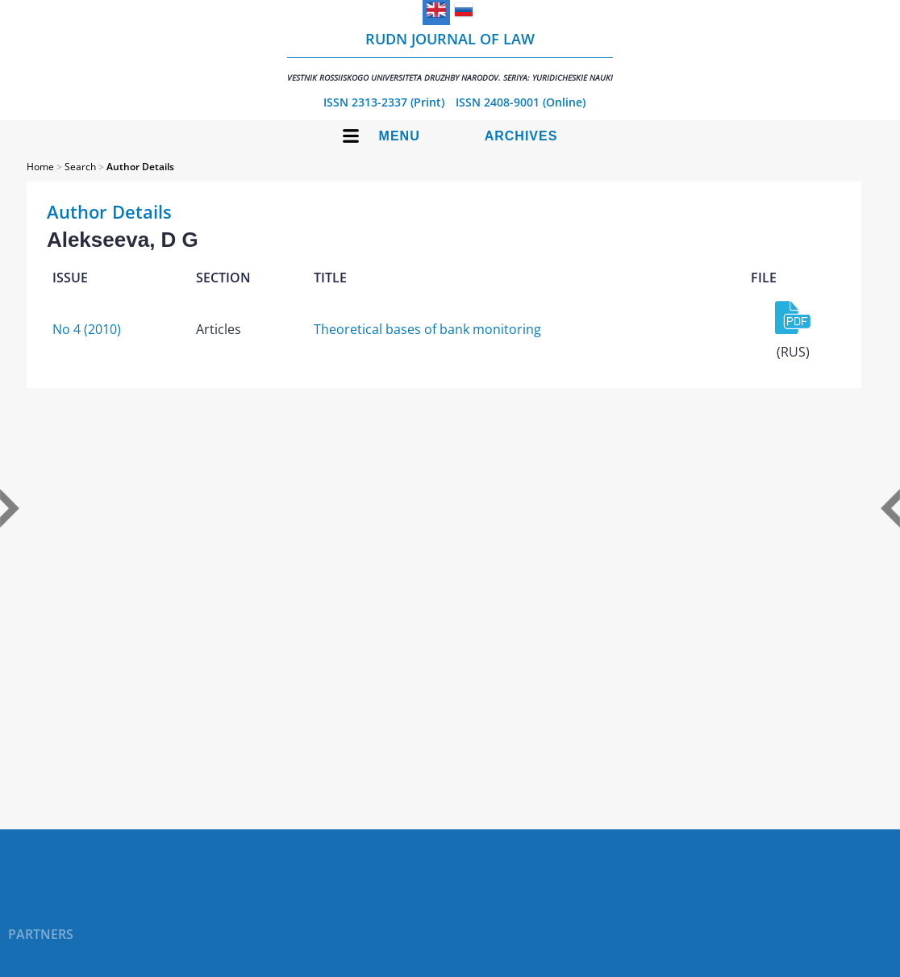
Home (40, 166)
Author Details (140, 166)
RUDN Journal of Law (450, 56)
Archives (521, 136)
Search (80, 166)
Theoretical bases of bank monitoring (427, 329)
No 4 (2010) (86, 329)
